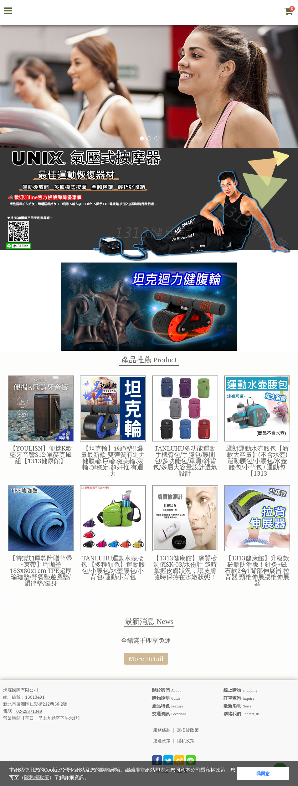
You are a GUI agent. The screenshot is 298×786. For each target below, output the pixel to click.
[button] (91, 778)
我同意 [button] (263, 773)
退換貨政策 (188, 730)
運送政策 (162, 740)
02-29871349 (29, 711)
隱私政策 (185, 740)
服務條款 (162, 730)
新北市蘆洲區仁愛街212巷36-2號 (35, 704)
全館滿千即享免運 (146, 640)
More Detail (146, 659)
